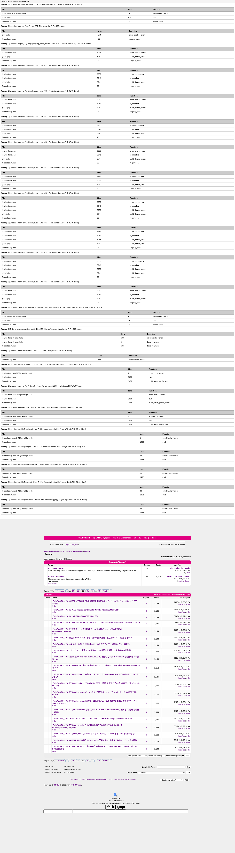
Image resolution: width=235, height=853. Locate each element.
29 (78, 591)
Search (115, 538)
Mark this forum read (162, 595)
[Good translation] (110, 807)
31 (88, 591)
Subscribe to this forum (181, 595)
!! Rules (153, 538)
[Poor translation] (121, 807)
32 (92, 591)
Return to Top (101, 779)
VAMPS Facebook (86, 538)
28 (73, 591)
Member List (126, 538)
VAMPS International (86, 779)
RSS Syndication (129, 779)
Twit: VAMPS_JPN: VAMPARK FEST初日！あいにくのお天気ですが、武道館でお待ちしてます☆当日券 (95, 740)
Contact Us (74, 779)
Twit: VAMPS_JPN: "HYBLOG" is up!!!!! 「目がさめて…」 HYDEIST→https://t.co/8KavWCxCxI (92, 719)
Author (54, 598)
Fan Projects (52, 584)
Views (156, 598)
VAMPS (87, 551)
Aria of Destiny (185, 581)
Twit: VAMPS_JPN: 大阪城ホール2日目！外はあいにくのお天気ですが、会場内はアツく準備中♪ (91, 644)
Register (75, 544)
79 (99, 591)
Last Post (182, 598)
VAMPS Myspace (103, 538)
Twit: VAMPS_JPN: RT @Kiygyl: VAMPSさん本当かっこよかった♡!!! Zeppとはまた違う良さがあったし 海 (96, 622)
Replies (146, 598)
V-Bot (54, 606)
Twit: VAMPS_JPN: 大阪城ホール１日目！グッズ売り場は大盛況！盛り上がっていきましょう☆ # (92, 638)
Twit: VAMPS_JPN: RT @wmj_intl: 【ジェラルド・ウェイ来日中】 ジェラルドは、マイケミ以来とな (94, 734)
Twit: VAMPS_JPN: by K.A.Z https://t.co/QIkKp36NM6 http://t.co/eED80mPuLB (86, 610)
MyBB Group (76, 785)
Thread (47, 598)
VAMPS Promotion (56, 577)
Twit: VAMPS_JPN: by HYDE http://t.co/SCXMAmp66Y (75, 616)
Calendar (137, 538)
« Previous (59, 591)
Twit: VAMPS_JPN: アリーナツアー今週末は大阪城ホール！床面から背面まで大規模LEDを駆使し (92, 650)
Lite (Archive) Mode (115, 779)
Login (67, 544)
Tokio (188, 573)
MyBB (56, 785)
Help (146, 538)
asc (188, 598)
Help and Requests (56, 568)
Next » (105, 591)
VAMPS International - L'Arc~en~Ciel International (63, 551)
